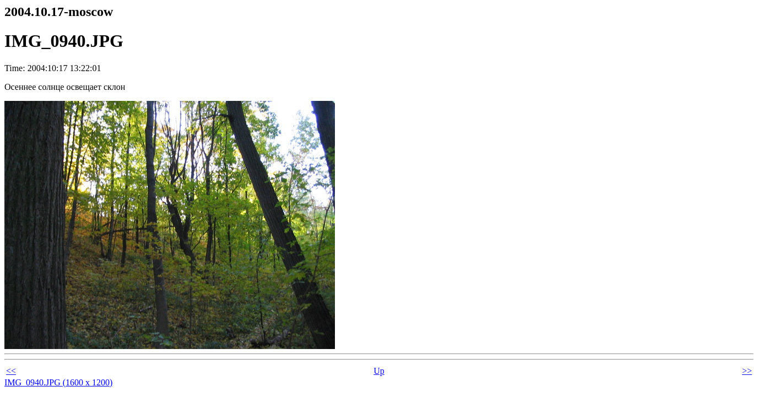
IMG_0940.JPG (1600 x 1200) (58, 382)
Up (379, 370)
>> (747, 370)
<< (11, 370)
